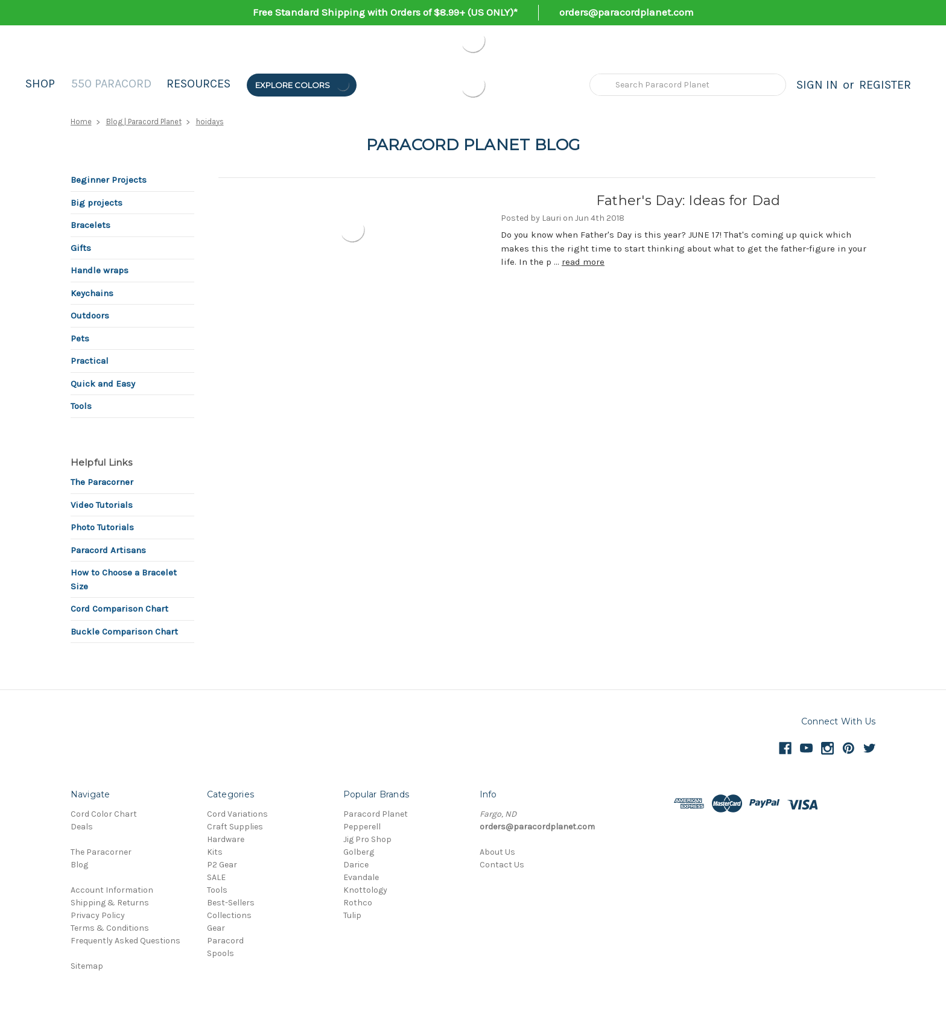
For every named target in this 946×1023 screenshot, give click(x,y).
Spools (220, 953)
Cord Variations (237, 814)
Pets (80, 338)
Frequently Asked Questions (125, 941)
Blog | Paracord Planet (144, 121)
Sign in (817, 85)
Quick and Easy (103, 383)
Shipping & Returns (110, 903)
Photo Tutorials (102, 527)
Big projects (96, 202)
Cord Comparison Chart (119, 608)
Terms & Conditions (110, 928)
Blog (79, 865)
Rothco (357, 903)
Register (885, 85)
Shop (40, 83)
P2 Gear (222, 865)
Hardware (225, 839)
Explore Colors (303, 84)
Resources (198, 83)
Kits (215, 852)
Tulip (352, 915)
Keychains (92, 293)
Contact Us (502, 865)
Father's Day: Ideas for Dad (688, 200)
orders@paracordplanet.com (626, 12)
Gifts (81, 247)
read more (583, 261)
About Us (497, 852)
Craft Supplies (235, 827)
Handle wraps (100, 270)
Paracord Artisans (108, 550)
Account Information (112, 890)
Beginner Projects (109, 179)
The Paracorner (102, 482)
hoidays (210, 121)
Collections (229, 915)
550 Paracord (111, 83)
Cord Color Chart (104, 814)
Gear (216, 928)
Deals (82, 827)
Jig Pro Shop (367, 839)
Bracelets (90, 225)
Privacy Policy (98, 915)
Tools (81, 406)
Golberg (358, 852)
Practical (90, 360)
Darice (356, 865)
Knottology (365, 890)
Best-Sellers (231, 903)
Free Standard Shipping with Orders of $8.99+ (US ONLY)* (385, 12)
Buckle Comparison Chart (124, 631)
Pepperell (362, 827)
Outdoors (90, 315)
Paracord (225, 941)
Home (81, 121)
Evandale (361, 877)
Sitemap (87, 966)
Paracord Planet (375, 814)
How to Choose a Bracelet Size (124, 579)
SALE (216, 877)
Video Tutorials (102, 504)
